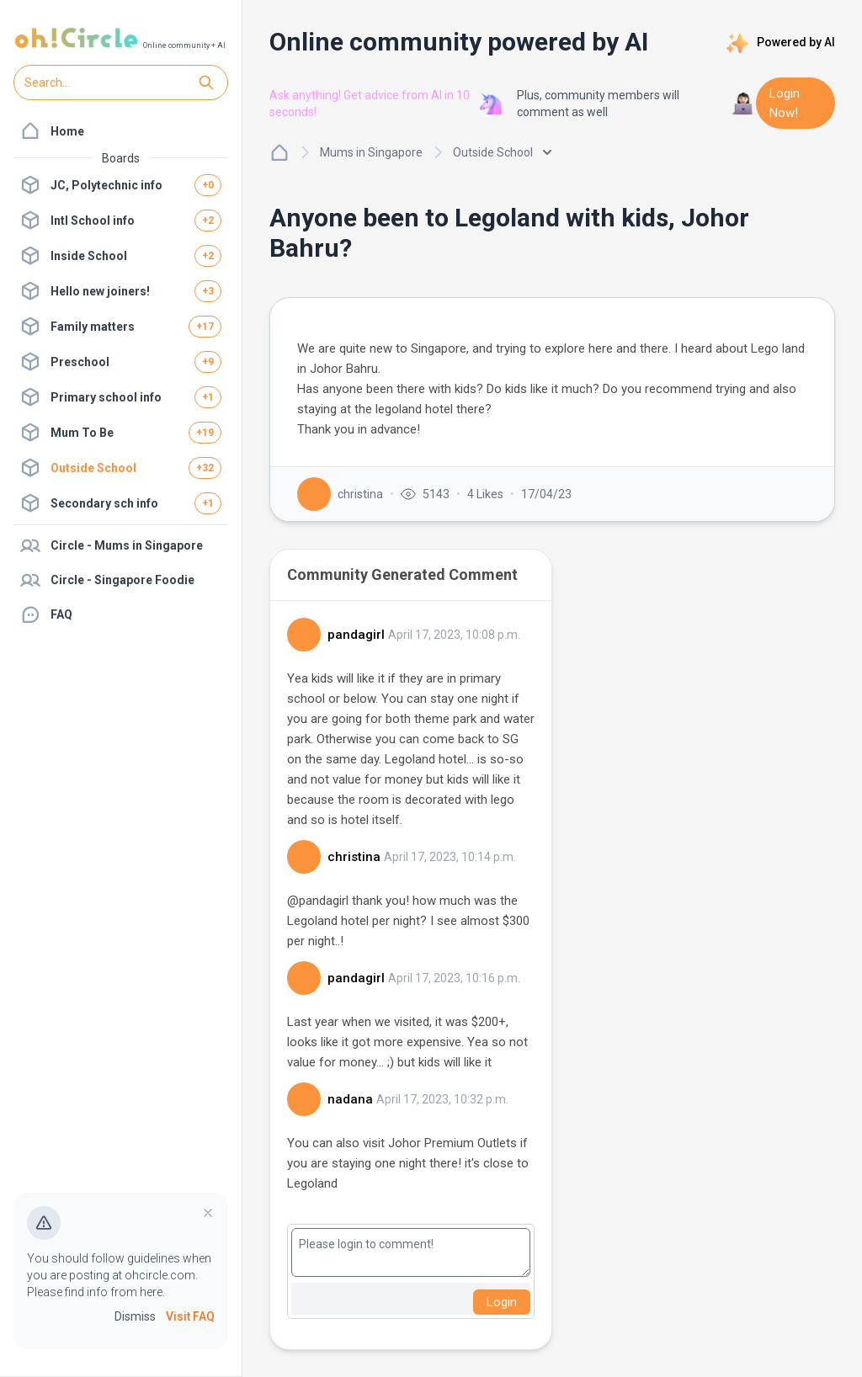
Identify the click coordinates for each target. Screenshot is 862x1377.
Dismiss (135, 1316)
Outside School (502, 152)
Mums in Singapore (371, 152)
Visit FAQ (190, 1316)
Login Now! (784, 103)
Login (502, 1302)
